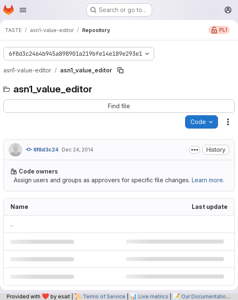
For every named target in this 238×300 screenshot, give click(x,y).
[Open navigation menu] (23, 10)
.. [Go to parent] (11, 224)
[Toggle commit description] (194, 150)
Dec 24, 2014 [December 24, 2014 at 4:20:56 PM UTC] (77, 149)
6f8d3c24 (41, 149)
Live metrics (153, 296)
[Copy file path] (120, 70)
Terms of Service (104, 296)
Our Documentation (205, 296)
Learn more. (208, 179)
